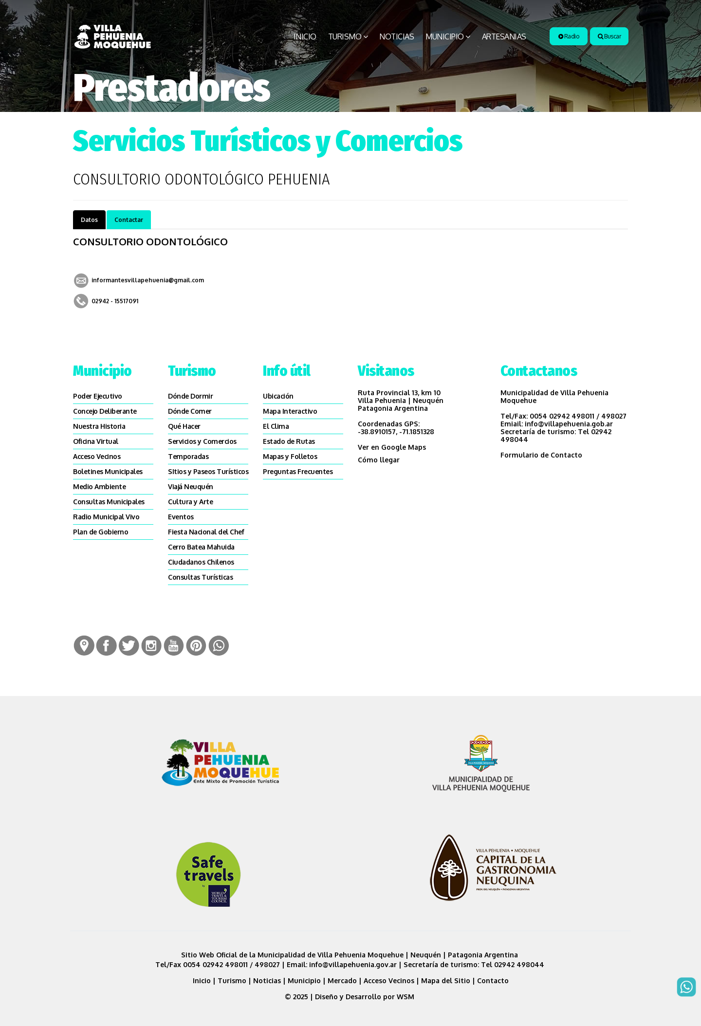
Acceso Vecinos (96, 456)
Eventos (181, 517)
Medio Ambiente (99, 486)
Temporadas (188, 456)
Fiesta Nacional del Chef (206, 532)
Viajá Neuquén (190, 486)
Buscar (609, 36)
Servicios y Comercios (202, 441)
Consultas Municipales (109, 501)
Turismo (345, 36)
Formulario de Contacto (541, 455)
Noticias (396, 36)
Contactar (128, 219)
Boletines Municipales (108, 471)
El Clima (276, 426)
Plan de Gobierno (100, 532)
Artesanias (504, 36)
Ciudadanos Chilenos (201, 562)
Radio (568, 36)
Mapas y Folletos (290, 456)
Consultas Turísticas (200, 577)
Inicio (305, 36)
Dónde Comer (190, 411)
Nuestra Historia (99, 426)
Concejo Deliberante (105, 411)
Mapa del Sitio (445, 980)
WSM (406, 996)
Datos (89, 219)
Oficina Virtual (95, 441)
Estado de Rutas (289, 441)
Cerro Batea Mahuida (201, 547)
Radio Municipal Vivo (106, 517)
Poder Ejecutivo (97, 396)
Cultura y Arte (190, 501)
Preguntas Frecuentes (297, 471)
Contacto (493, 980)
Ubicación (278, 396)
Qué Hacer (184, 426)
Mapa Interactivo (290, 411)
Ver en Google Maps (392, 447)
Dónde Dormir (190, 396)
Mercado (342, 980)
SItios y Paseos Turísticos (208, 471)
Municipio (444, 36)
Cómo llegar (379, 460)
